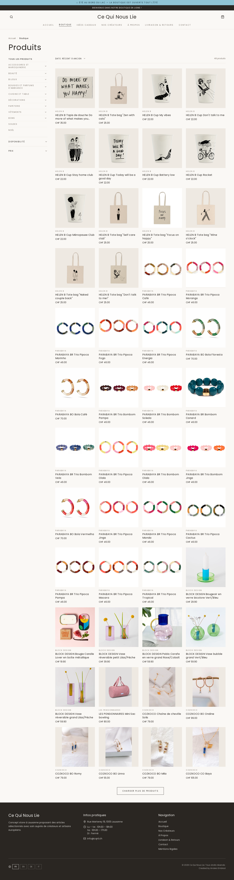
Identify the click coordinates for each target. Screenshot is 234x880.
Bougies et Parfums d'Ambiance (21, 86)
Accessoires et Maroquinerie (18, 66)
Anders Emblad (218, 868)
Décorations (16, 100)
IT (38, 866)
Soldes (12, 124)
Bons (11, 118)
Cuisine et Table (18, 94)
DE (31, 866)
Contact (185, 25)
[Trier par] (70, 58)
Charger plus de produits (140, 790)
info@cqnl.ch (94, 838)
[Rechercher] (11, 17)
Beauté (12, 73)
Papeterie (14, 106)
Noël (11, 130)
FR (15, 866)
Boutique (65, 24)
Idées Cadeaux (86, 25)
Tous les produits (20, 59)
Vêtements (15, 112)
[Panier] (223, 17)
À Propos (134, 25)
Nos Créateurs (112, 25)
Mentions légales (167, 849)
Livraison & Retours (159, 25)
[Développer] (45, 66)
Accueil (48, 25)
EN (23, 866)
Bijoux (12, 79)
